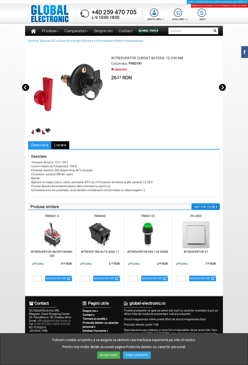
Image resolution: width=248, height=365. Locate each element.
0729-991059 (42, 324)
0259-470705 (61, 324)
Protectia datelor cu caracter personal (155, 347)
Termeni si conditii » (95, 318)
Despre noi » (90, 310)
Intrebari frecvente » (95, 330)
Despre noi (103, 30)
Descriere (39, 145)
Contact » (89, 314)
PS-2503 (195, 216)
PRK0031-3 (52, 216)
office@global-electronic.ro (54, 320)
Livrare (60, 145)
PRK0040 (100, 216)
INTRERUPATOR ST (196, 251)
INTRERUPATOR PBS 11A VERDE (147, 251)
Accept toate (108, 355)
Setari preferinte (137, 355)
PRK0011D (148, 216)
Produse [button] (50, 30)
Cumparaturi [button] (76, 30)
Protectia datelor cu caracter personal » (100, 324)
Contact (126, 30)
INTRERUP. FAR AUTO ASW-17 (100, 251)
